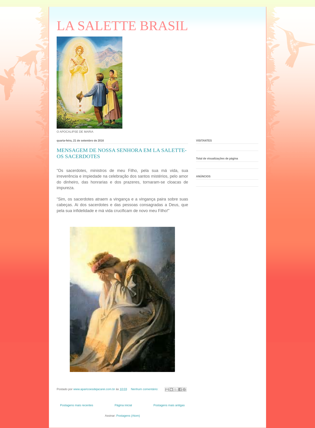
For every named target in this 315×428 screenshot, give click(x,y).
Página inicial (123, 405)
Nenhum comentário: (145, 389)
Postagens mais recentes (76, 405)
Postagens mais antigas (169, 405)
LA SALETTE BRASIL (122, 25)
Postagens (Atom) (128, 415)
